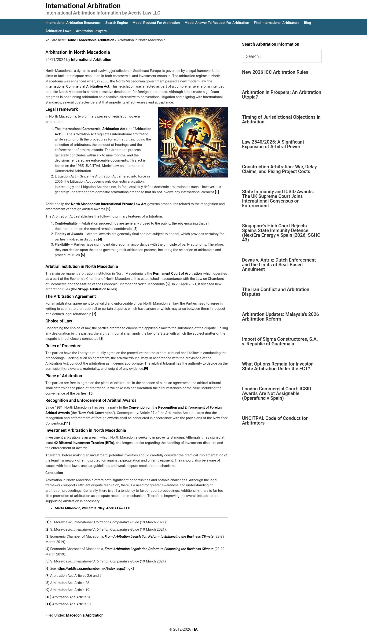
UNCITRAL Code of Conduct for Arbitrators (275, 420)
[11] (67, 423)
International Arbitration (83, 6)
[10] (90, 393)
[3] (135, 229)
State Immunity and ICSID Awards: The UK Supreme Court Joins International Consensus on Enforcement (278, 198)
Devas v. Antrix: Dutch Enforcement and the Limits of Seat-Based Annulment (279, 264)
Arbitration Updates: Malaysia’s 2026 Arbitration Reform (280, 316)
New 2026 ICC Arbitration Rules (275, 72)
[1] (217, 192)
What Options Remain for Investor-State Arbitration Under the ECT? (278, 366)
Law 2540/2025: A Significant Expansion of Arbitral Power (273, 144)
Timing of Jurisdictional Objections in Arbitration (281, 119)
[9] (146, 368)
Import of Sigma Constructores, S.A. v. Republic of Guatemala (280, 341)
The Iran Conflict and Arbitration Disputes (275, 292)
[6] (168, 284)
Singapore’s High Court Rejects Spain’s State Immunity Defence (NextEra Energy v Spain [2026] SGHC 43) (281, 233)
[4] (100, 239)
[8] (101, 338)
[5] (83, 255)
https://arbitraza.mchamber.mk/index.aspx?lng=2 (95, 568)
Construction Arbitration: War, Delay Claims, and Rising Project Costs (279, 169)
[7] (94, 314)
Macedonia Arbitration (84, 615)
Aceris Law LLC (118, 508)
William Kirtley (93, 508)
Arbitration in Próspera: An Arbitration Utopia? (281, 94)
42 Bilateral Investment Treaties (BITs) (84, 443)
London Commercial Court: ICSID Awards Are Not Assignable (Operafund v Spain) (276, 393)
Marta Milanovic (67, 508)
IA (196, 629)
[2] (108, 209)
